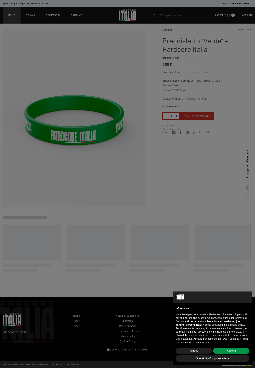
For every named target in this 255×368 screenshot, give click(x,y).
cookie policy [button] (237, 324)
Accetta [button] (231, 350)
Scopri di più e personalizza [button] (212, 358)
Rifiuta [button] (194, 350)
